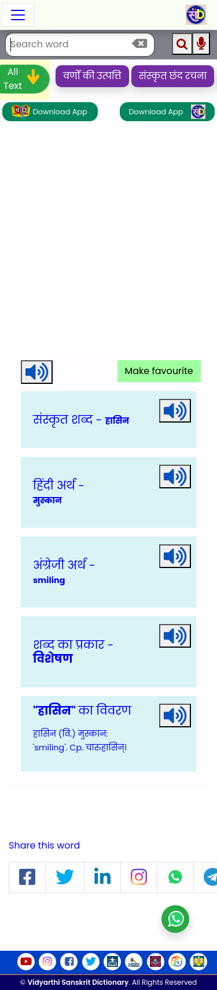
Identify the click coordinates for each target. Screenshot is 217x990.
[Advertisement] (108, 238)
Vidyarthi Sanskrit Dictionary (78, 982)
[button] (27, 878)
